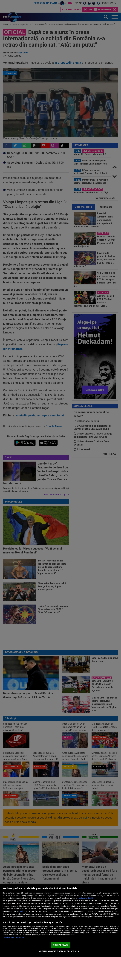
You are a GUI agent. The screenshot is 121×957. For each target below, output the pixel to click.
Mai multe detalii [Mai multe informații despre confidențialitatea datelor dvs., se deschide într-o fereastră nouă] (86, 898)
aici (21, 911)
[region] (60, 920)
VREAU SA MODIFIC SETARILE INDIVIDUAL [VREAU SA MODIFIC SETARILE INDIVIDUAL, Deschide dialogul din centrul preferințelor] (59, 951)
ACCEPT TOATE (60, 945)
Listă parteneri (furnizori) (13, 937)
